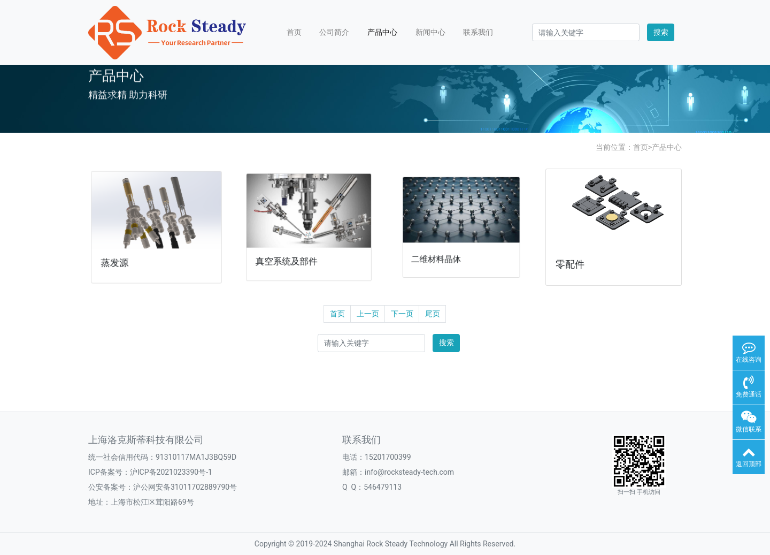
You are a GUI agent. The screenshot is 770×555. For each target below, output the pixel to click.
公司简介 (334, 32)
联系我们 (478, 32)
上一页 (368, 313)
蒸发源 (117, 259)
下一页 (402, 313)
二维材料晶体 (441, 252)
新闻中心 (430, 32)
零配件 (570, 264)
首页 (294, 32)
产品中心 (382, 32)
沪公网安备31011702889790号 (185, 487)
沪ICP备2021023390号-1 (171, 472)
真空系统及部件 (289, 256)
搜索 (660, 32)
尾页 (432, 313)
